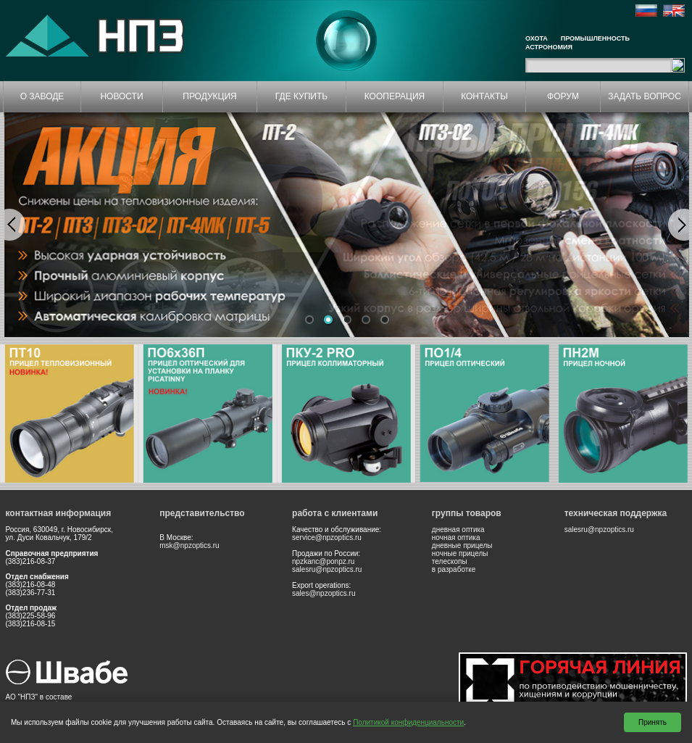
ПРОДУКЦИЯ (209, 96)
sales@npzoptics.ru (323, 593)
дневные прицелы (462, 545)
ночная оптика (456, 537)
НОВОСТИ (121, 96)
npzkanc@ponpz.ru (323, 561)
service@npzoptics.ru (327, 537)
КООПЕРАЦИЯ (394, 96)
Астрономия (548, 47)
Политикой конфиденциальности (408, 722)
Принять (652, 722)
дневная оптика (458, 530)
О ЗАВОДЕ (42, 96)
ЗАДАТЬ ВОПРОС (644, 96)
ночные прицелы (460, 553)
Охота (536, 38)
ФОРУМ (563, 96)
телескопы (449, 561)
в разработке (454, 569)
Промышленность (595, 38)
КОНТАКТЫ (484, 96)
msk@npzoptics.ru (189, 545)
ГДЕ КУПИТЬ (301, 96)
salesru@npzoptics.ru (327, 569)
